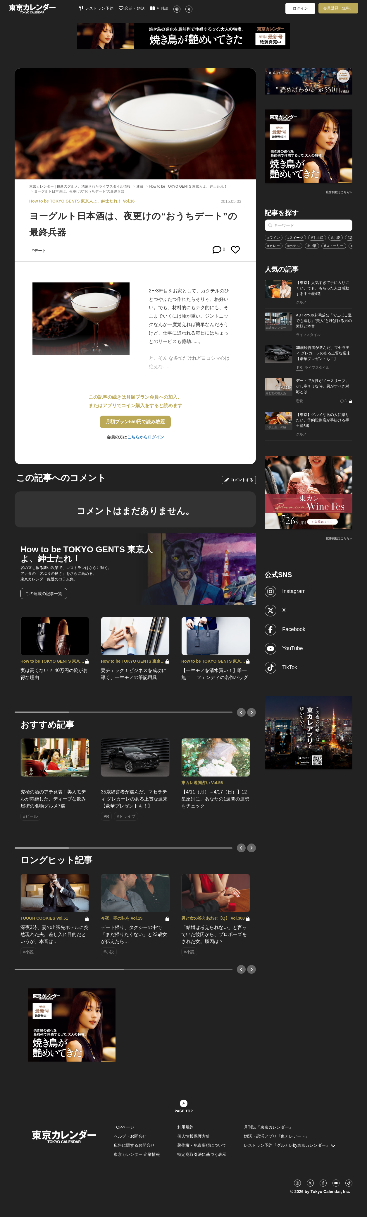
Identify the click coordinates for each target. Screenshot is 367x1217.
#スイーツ (295, 238)
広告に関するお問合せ (134, 1145)
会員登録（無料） (338, 8)
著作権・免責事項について (201, 1145)
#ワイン (273, 238)
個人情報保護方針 (193, 1136)
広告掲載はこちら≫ (339, 192)
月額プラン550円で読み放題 (135, 421)
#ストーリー (334, 246)
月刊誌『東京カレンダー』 (268, 1127)
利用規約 (185, 1127)
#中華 (311, 246)
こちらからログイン (145, 437)
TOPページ (124, 1127)
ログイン (300, 8)
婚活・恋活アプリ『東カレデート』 (276, 1136)
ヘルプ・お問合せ (130, 1136)
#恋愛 (352, 238)
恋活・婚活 (132, 8)
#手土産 (317, 238)
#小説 (335, 238)
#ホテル (293, 246)
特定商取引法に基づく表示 (201, 1154)
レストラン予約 (96, 8)
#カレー (273, 246)
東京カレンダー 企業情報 (137, 1154)
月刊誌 (159, 8)
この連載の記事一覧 (43, 593)
